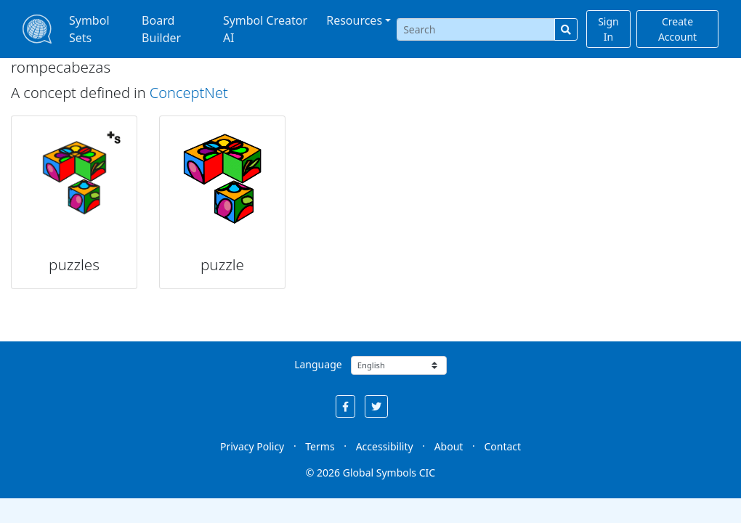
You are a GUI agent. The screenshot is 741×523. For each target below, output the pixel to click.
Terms (319, 446)
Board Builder (161, 29)
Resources (354, 20)
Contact (502, 446)
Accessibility (384, 446)
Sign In (608, 29)
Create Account (677, 29)
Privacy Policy (252, 446)
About (448, 446)
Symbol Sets (89, 29)
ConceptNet (189, 92)
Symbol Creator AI (265, 29)
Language (317, 364)
